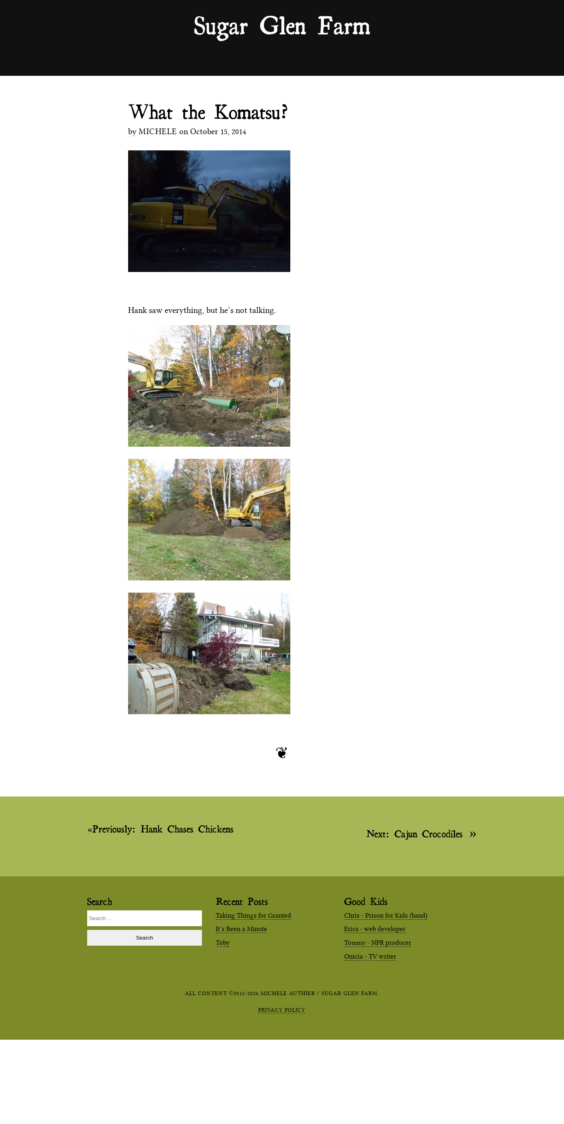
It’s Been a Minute (241, 929)
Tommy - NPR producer (377, 942)
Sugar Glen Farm (282, 24)
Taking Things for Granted (253, 915)
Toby (223, 942)
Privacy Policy (281, 1009)
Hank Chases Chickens (163, 829)
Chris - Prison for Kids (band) (385, 915)
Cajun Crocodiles (415, 833)
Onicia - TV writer (370, 956)
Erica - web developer (374, 929)
